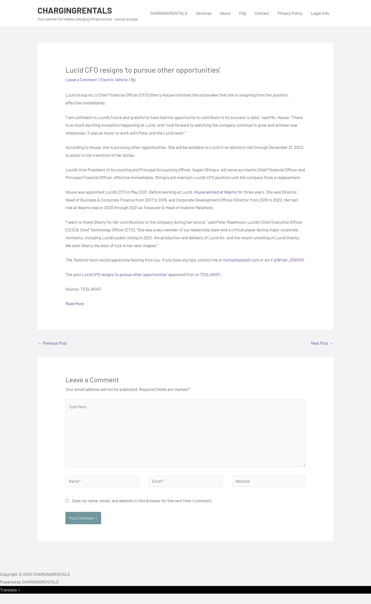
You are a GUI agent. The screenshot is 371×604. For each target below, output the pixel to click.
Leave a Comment (81, 79)
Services (203, 13)
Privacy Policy (290, 13)
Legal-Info (320, 13)
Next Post (321, 350)
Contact (262, 13)
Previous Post (53, 350)
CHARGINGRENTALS (75, 10)
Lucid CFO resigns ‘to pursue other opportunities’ (126, 282)
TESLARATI (213, 282)
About (225, 13)
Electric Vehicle (115, 79)
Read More (74, 311)
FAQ (242, 13)
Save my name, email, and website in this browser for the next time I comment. (142, 510)
